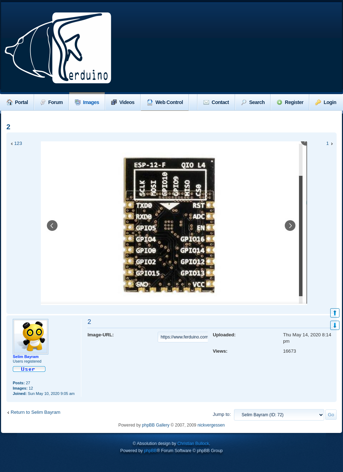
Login (325, 102)
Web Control (165, 102)
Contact (216, 102)
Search (253, 102)
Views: (220, 351)
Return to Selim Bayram (35, 412)
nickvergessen (211, 425)
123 (18, 143)
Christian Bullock (193, 443)
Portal (17, 102)
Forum (51, 102)
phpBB (150, 450)
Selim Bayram (26, 356)
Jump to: (222, 414)
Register (290, 102)
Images (87, 102)
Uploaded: (224, 334)
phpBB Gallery (155, 425)
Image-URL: (100, 334)
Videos (123, 102)
